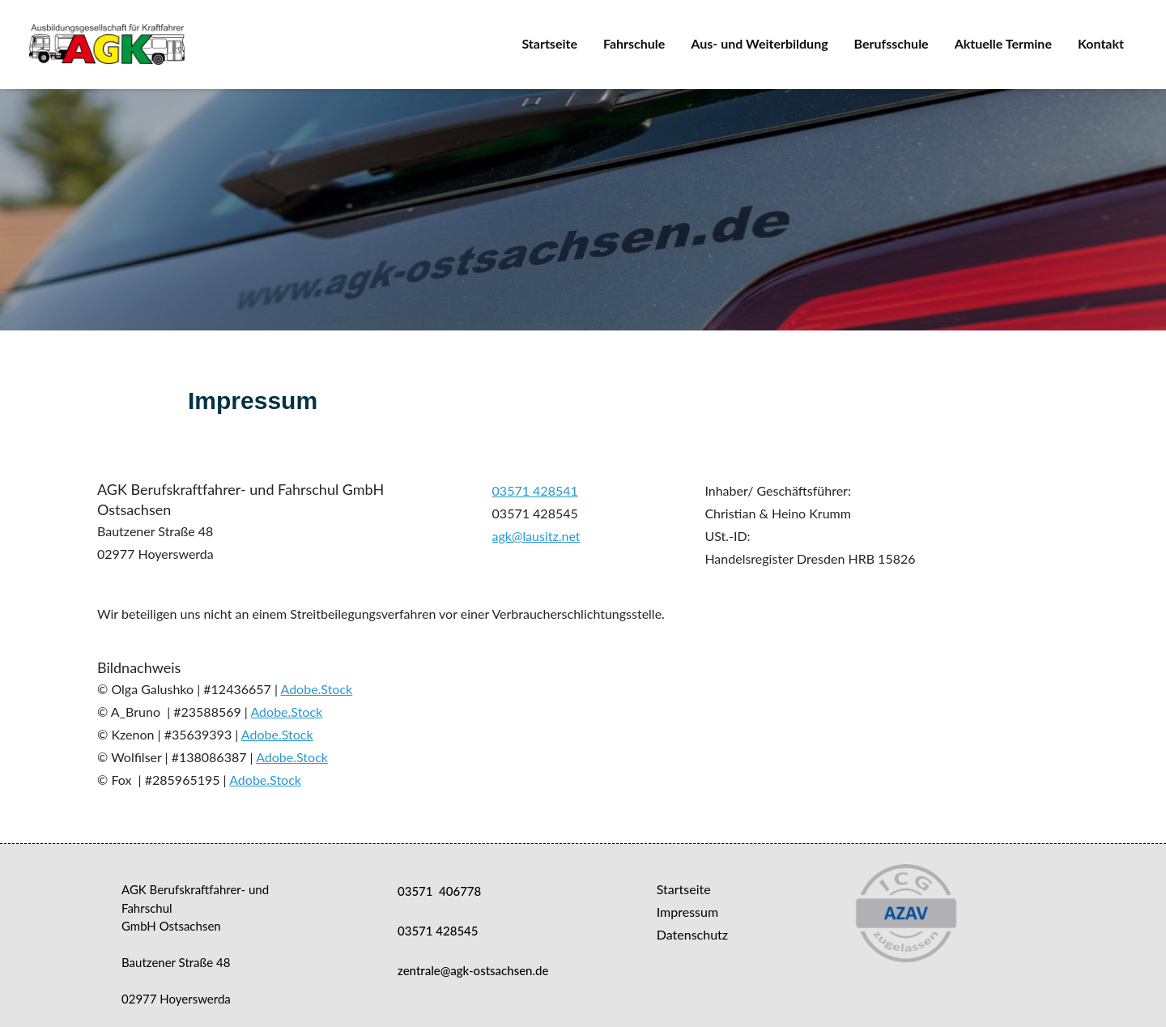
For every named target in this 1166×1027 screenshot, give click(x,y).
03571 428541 (535, 490)
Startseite (549, 43)
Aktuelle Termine (1003, 43)
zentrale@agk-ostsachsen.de (473, 970)
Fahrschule (634, 43)
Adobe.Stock (316, 689)
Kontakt (1101, 43)
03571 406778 (439, 891)
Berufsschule (891, 43)
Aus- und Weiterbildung (759, 43)
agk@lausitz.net (536, 535)
